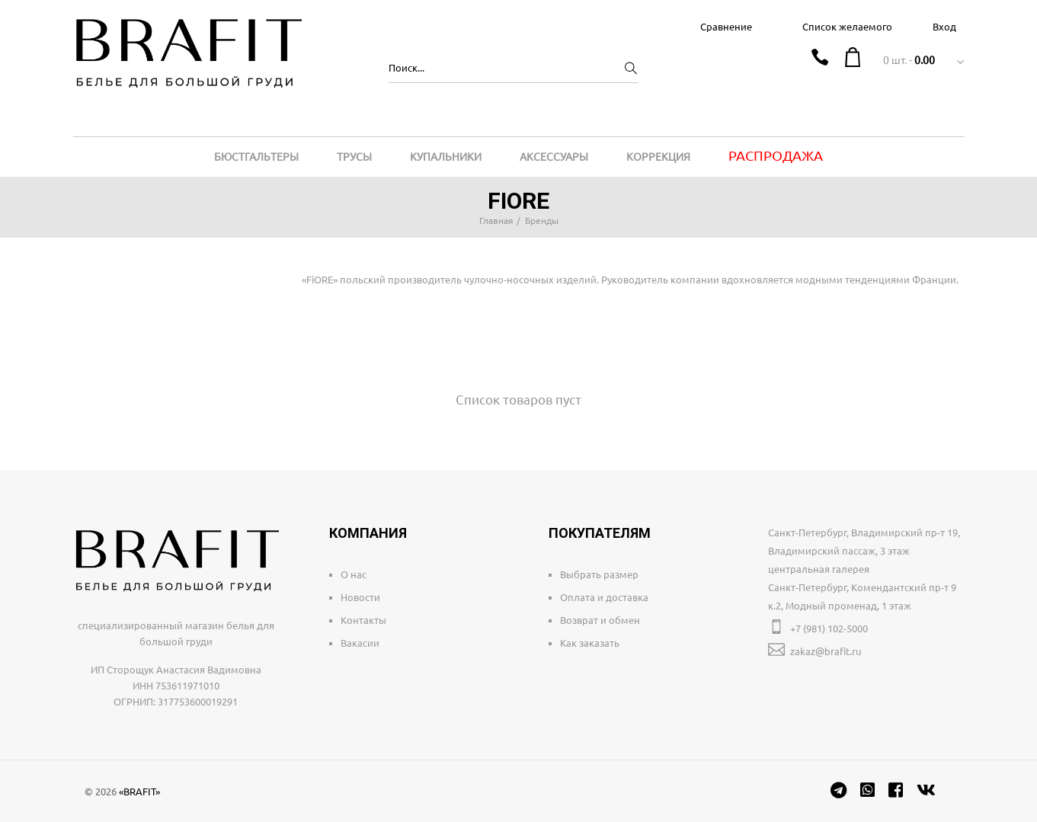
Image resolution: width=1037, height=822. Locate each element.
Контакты (363, 620)
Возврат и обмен (600, 620)
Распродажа (775, 155)
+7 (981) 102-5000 (829, 628)
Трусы (354, 157)
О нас (353, 574)
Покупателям (600, 533)
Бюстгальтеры (256, 157)
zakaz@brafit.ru (825, 651)
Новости (360, 597)
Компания (368, 533)
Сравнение (726, 26)
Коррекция (658, 157)
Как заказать (589, 643)
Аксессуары (554, 157)
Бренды (542, 220)
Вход (944, 26)
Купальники (446, 157)
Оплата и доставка (604, 597)
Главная (496, 220)
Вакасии (360, 643)
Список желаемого (847, 26)
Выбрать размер (599, 574)
